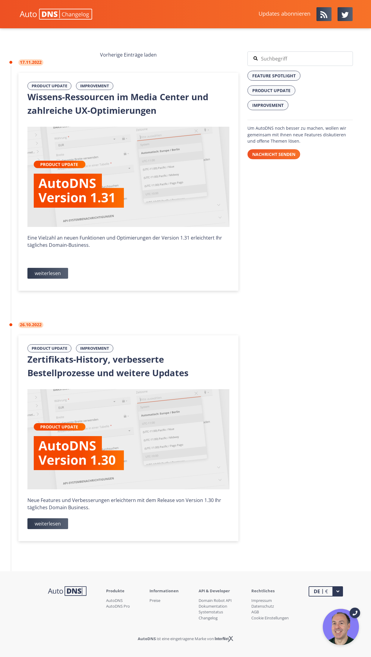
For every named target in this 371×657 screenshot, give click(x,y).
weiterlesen (48, 273)
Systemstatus (211, 612)
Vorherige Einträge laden (128, 54)
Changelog (208, 618)
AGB (255, 612)
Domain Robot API (215, 600)
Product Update (49, 85)
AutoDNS (114, 600)
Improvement (94, 85)
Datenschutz (262, 606)
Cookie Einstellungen (270, 618)
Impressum (261, 600)
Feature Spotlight (274, 76)
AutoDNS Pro (118, 606)
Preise (154, 600)
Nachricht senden (273, 154)
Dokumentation (213, 606)
